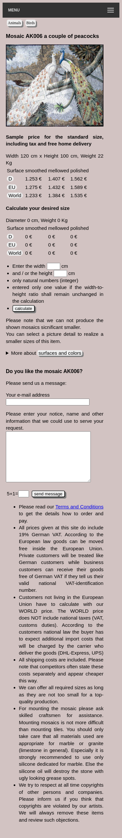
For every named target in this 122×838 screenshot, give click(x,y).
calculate (23, 308)
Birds (30, 23)
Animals (14, 23)
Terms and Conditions (79, 516)
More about (46, 353)
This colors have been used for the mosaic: (54, 353)
